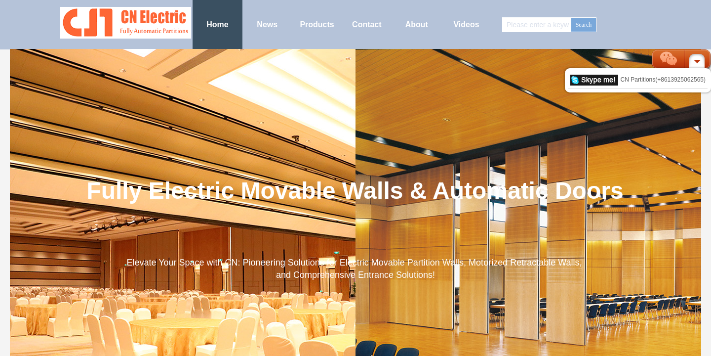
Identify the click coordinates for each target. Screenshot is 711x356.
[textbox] (537, 24)
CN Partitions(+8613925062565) (638, 79)
